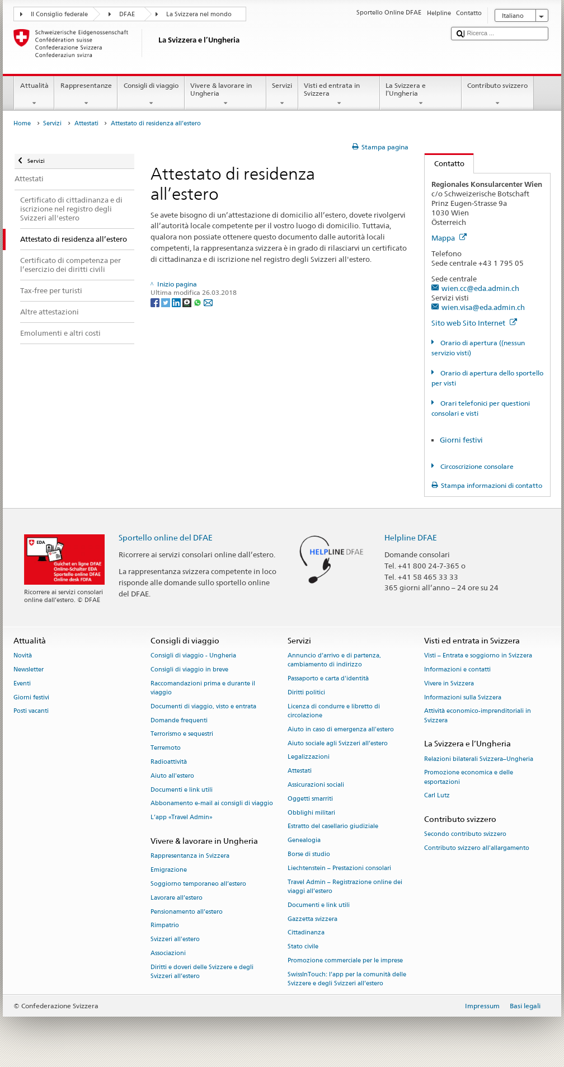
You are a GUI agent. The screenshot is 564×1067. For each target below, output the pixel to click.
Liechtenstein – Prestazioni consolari (339, 868)
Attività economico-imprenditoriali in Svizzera (477, 716)
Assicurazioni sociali (316, 784)
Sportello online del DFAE (166, 537)
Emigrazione (169, 870)
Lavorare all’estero (177, 897)
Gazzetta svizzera (312, 919)
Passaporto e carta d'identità (328, 679)
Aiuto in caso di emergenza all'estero (341, 729)
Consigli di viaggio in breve (189, 669)
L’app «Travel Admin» (182, 817)
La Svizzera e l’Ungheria (420, 94)
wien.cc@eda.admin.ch (480, 288)
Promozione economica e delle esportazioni (468, 777)
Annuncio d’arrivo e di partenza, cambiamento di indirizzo (334, 660)
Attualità (34, 94)
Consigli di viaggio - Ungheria (193, 656)
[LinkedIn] (177, 302)
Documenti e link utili (182, 789)
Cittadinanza (306, 933)
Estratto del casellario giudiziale (333, 826)
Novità (22, 656)
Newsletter (28, 669)
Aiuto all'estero (172, 775)
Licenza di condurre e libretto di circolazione (334, 711)
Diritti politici (306, 692)
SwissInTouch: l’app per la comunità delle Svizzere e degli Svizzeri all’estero (347, 979)
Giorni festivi (461, 439)
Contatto (444, 163)
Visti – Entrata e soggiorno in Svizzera (478, 656)
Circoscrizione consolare (476, 466)
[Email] (208, 302)
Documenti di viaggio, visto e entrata (203, 706)
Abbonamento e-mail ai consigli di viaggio (212, 803)
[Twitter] (166, 302)
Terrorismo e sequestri (182, 734)
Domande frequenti (179, 720)
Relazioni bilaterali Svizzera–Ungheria (478, 759)
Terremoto (166, 748)
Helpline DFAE (410, 537)
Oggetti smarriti (310, 798)
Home (22, 123)
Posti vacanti (31, 711)
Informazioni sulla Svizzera (462, 697)
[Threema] (187, 302)
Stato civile (303, 947)
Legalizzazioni (309, 757)
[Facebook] (156, 302)
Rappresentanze (86, 94)
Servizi (282, 94)
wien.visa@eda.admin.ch (483, 307)
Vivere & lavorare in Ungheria (225, 94)
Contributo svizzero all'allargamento (476, 848)
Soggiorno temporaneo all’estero (198, 883)
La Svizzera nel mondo (199, 14)
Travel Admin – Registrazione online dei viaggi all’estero (345, 886)
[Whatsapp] (198, 302)
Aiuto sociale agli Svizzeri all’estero (338, 743)
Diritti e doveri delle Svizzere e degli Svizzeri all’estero (202, 971)
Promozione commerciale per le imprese (345, 960)
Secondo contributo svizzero (465, 834)
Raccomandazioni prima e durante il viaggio (203, 688)
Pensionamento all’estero (187, 911)
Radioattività (169, 761)
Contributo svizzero (497, 94)
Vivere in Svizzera (449, 683)
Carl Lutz (437, 796)
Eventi (22, 683)
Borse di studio (309, 854)
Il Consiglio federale (59, 14)
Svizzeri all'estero (175, 939)
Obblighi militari (311, 812)
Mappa (449, 237)
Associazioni (168, 953)
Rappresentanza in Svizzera (190, 856)
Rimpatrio (165, 925)
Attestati (86, 123)
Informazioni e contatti (457, 669)
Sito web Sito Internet (474, 322)
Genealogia (304, 840)
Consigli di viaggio (151, 94)
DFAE (127, 14)
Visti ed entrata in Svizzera (339, 94)
